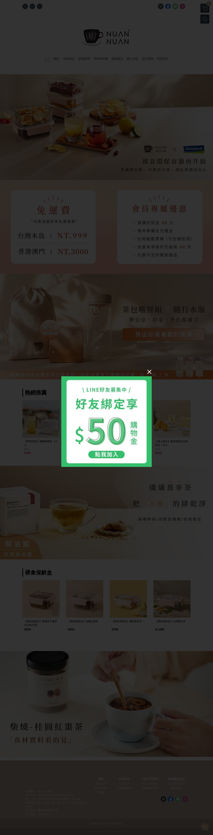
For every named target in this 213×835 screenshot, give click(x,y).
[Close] (149, 371)
